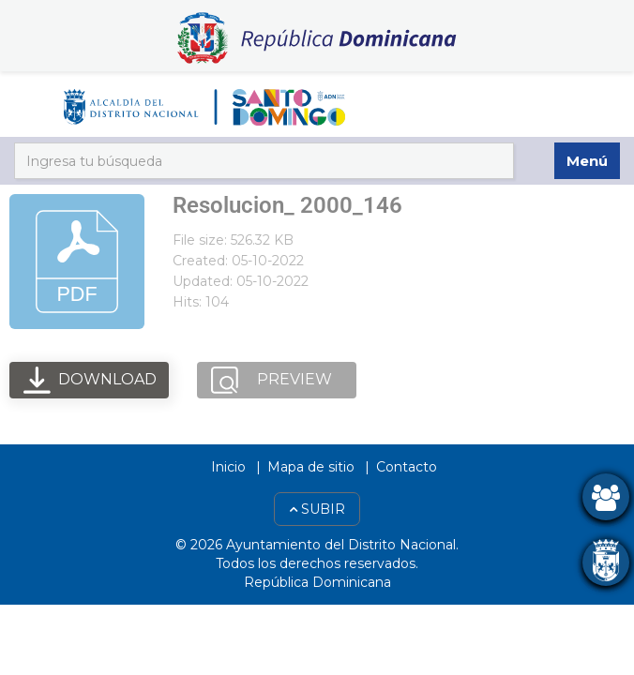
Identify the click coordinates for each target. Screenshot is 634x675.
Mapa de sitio (311, 466)
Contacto (406, 466)
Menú (587, 161)
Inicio (228, 466)
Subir (317, 509)
